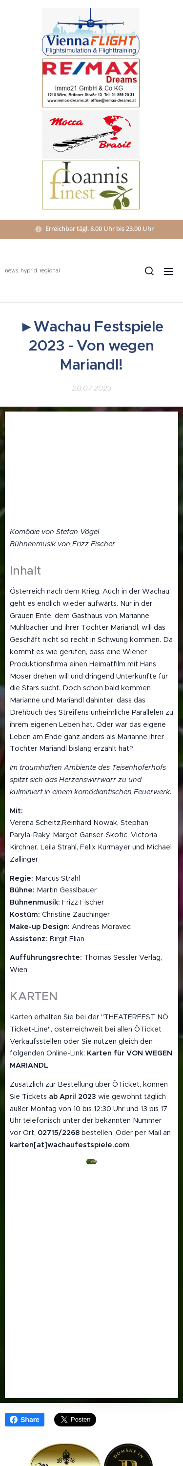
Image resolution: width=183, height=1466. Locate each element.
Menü (168, 271)
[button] (149, 271)
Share (25, 1420)
